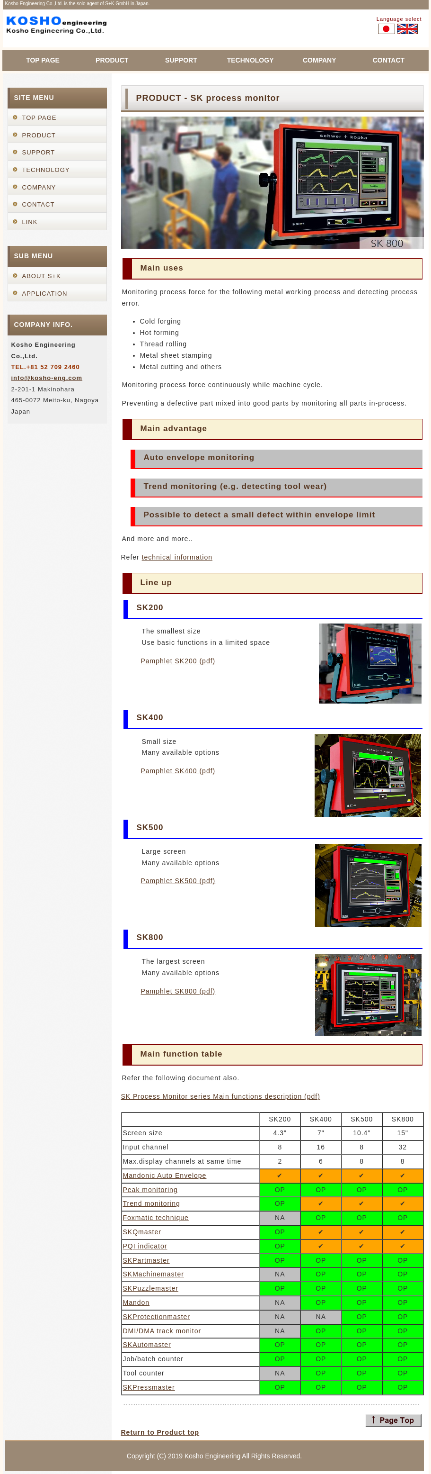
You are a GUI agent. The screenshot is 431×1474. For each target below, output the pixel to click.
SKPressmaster (149, 1387)
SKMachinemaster (153, 1274)
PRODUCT (112, 60)
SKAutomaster (147, 1344)
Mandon (136, 1302)
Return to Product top (160, 1432)
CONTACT (389, 60)
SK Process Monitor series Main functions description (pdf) (220, 1096)
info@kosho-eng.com (47, 377)
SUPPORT (181, 60)
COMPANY (319, 60)
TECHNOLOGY (250, 60)
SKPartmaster (146, 1260)
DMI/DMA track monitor (162, 1331)
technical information (177, 557)
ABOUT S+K (41, 276)
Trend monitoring (151, 1203)
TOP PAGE (43, 60)
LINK (30, 222)
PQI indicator (145, 1246)
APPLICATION (45, 293)
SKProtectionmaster (157, 1316)
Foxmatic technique (156, 1217)
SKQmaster (142, 1232)
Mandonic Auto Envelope (165, 1175)
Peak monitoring (150, 1190)
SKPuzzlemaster (150, 1288)
